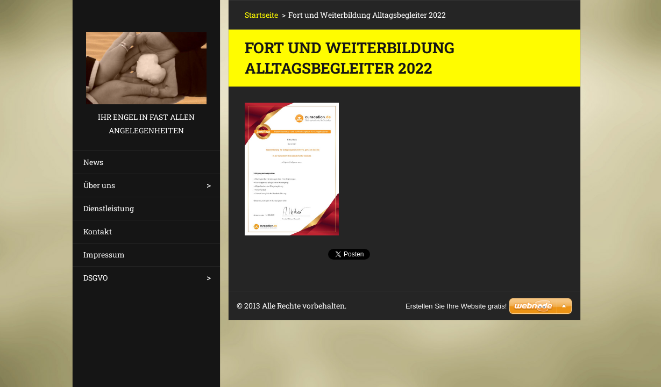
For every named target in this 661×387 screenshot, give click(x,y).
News (93, 162)
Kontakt (97, 231)
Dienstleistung (108, 208)
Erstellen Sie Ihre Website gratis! (456, 306)
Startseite (261, 15)
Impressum (104, 254)
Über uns (99, 185)
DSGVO (95, 278)
